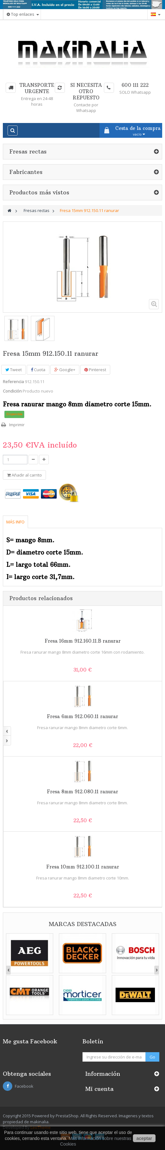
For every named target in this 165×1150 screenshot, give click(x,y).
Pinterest (95, 369)
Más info (15, 522)
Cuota (38, 369)
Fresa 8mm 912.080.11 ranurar (82, 792)
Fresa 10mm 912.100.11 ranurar (82, 867)
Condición (12, 391)
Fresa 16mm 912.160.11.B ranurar (83, 641)
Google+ (64, 369)
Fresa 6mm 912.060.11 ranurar (82, 716)
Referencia (13, 381)
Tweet (13, 369)
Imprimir (17, 424)
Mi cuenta (99, 1088)
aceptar (144, 1138)
